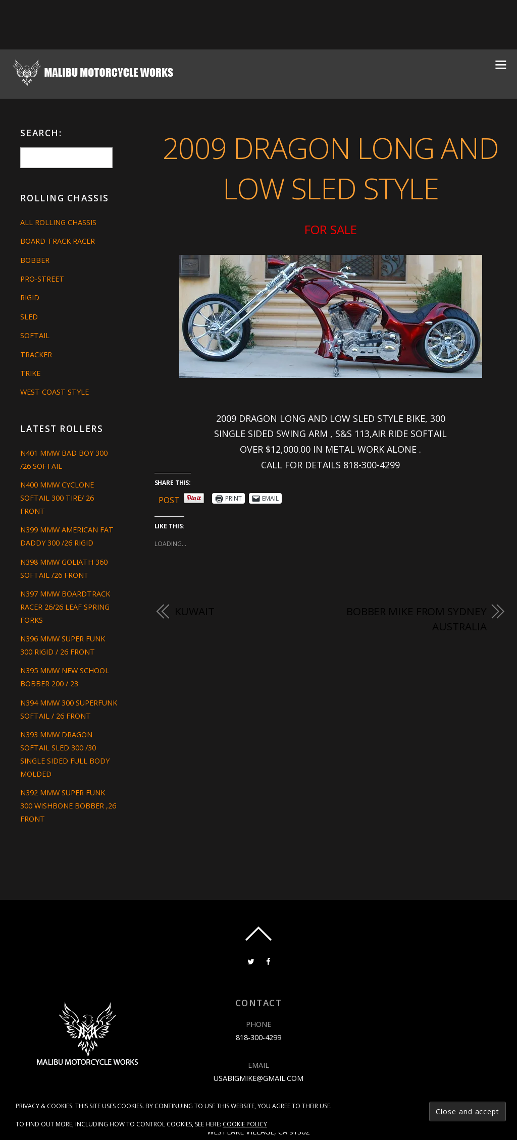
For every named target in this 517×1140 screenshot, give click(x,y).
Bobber (34, 260)
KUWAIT (195, 611)
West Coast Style (54, 392)
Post (169, 498)
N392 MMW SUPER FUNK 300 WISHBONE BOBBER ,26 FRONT (68, 806)
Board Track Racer (57, 241)
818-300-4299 (258, 1037)
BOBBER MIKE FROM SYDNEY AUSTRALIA (416, 618)
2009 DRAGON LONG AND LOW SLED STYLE (330, 168)
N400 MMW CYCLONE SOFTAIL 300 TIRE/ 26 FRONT (57, 498)
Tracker (36, 354)
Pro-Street (42, 279)
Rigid (29, 297)
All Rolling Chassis (58, 222)
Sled (29, 316)
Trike (30, 373)
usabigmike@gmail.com (258, 1078)
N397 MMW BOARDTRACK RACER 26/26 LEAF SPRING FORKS (65, 607)
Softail (34, 335)
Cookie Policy (245, 1124)
